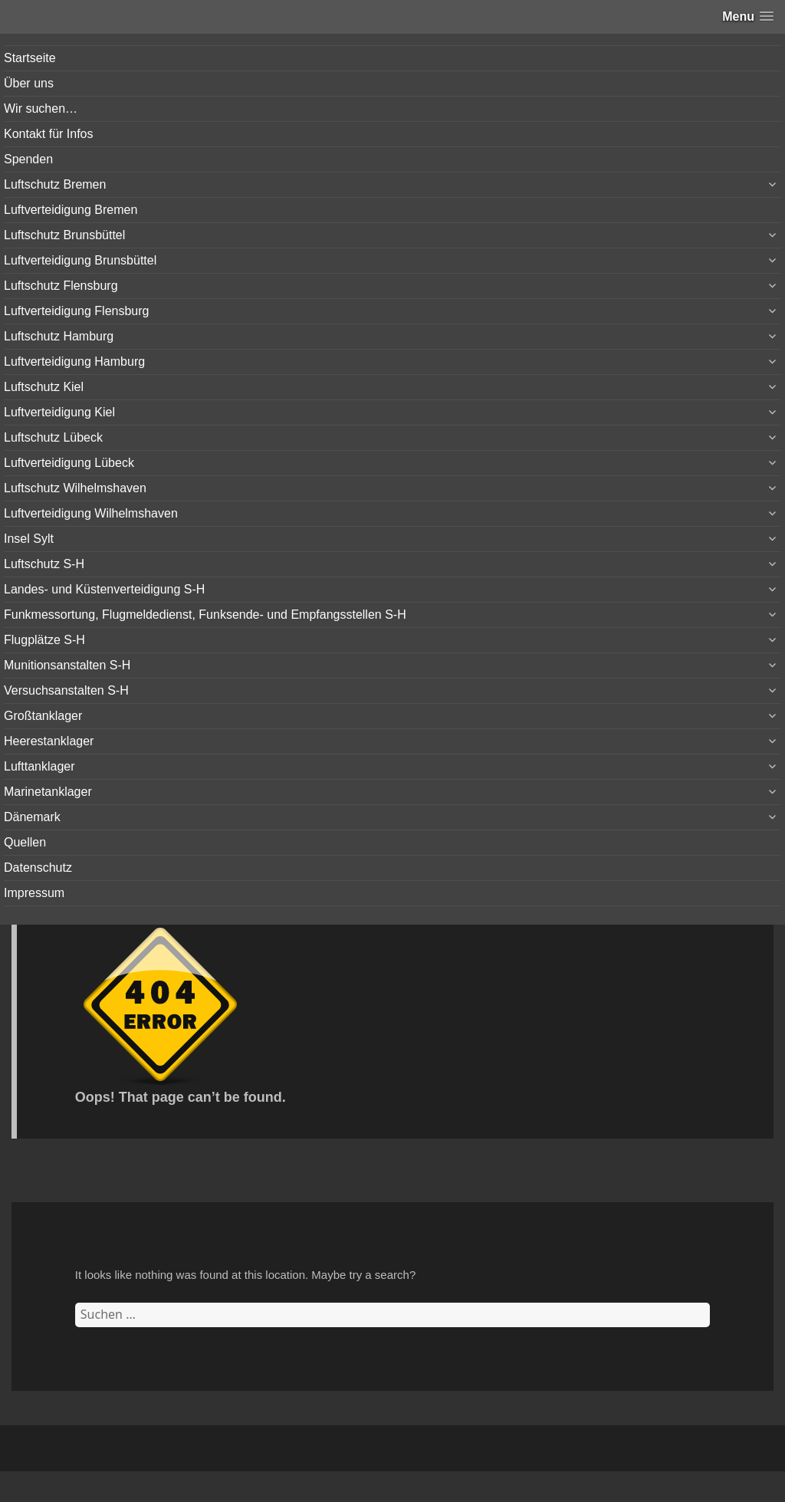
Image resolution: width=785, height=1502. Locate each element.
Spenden (28, 159)
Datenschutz (38, 867)
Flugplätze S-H (44, 639)
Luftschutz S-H (44, 563)
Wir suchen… (40, 108)
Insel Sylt (29, 538)
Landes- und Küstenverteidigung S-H (104, 589)
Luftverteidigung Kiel (59, 412)
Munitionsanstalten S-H (67, 665)
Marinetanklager (48, 791)
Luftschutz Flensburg (61, 285)
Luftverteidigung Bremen (70, 209)
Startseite (30, 57)
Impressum (34, 892)
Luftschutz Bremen (55, 184)
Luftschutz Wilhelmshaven (75, 488)
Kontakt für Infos (49, 133)
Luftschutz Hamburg (58, 336)
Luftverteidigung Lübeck (69, 462)
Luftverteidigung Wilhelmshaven (91, 513)
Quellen (25, 842)
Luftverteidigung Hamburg (74, 361)
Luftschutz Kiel (44, 386)
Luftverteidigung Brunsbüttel (80, 260)
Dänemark (32, 816)
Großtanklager (43, 715)
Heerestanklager (49, 741)
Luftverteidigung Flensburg (76, 310)
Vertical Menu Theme (422, 1487)
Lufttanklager (39, 766)
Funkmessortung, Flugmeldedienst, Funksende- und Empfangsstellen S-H (205, 614)
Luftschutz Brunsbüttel (64, 235)
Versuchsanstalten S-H (66, 690)
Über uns (29, 83)
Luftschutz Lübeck (53, 437)
